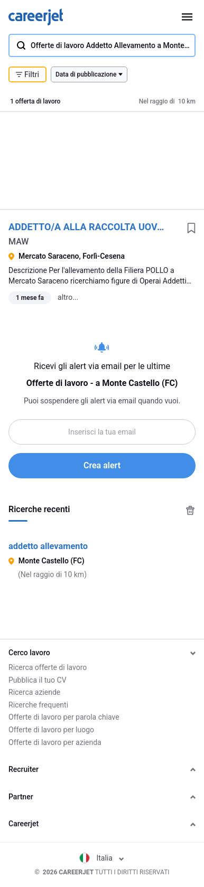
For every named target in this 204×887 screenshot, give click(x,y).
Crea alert (102, 465)
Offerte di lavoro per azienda (54, 742)
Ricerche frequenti (38, 705)
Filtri (27, 74)
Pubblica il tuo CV (37, 680)
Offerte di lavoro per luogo (51, 729)
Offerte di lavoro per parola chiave (63, 717)
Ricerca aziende (34, 692)
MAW (18, 242)
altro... (68, 297)
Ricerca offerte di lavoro (47, 667)
